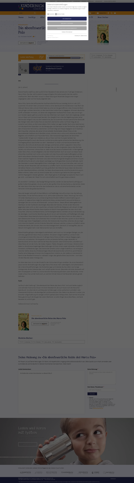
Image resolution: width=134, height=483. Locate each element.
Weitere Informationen (67, 32)
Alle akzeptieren (67, 18)
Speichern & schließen (67, 23)
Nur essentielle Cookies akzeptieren (67, 28)
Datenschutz (84, 35)
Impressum (77, 35)
